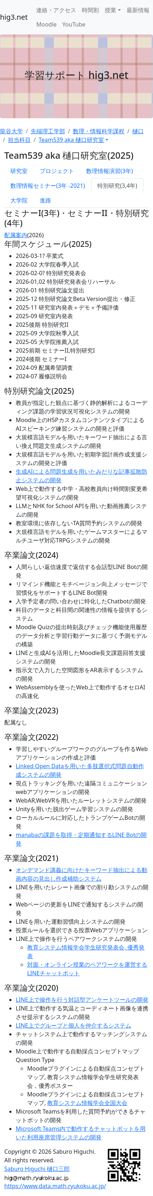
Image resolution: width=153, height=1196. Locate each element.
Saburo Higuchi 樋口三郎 (37, 1169)
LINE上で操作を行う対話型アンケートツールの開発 (82, 1000)
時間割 (90, 10)
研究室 (19, 171)
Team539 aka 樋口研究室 (71, 140)
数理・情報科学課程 (98, 131)
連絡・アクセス (56, 10)
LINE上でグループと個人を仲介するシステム (73, 1025)
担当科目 (19, 140)
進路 (45, 200)
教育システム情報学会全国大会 (87, 1103)
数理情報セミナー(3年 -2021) (47, 186)
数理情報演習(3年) (109, 171)
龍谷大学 (11, 131)
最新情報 (138, 10)
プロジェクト (57, 171)
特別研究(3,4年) (117, 186)
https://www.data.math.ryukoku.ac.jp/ (55, 1186)
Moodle (46, 24)
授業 (110, 10)
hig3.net (14, 17)
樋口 (138, 131)
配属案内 (15, 235)
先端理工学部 (48, 131)
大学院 (19, 200)
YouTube (73, 24)
